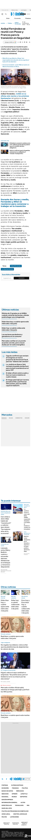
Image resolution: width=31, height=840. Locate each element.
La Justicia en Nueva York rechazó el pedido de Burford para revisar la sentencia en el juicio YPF (17, 367)
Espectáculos (7, 805)
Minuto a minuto (6, 685)
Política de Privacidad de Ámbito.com (15, 811)
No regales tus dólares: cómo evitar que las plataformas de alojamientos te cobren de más (14, 647)
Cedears (27, 418)
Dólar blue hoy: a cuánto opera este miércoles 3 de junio (15, 323)
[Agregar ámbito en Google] (10, 42)
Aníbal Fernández (18, 23)
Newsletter (25, 779)
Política (10, 23)
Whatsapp (23, 779)
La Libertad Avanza (7, 269)
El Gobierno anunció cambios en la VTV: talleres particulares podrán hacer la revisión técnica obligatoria (20, 145)
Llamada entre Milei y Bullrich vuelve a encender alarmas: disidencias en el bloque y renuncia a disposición (5, 557)
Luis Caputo (23, 10)
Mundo (14, 797)
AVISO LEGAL (6, 814)
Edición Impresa (7, 799)
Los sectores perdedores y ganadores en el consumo (12, 335)
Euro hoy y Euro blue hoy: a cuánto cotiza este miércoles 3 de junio (25, 606)
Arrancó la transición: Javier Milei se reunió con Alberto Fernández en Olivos (15, 65)
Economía (17, 18)
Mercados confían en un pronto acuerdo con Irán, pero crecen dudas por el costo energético (14, 343)
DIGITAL (6, 823)
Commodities (18, 418)
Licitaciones (14, 817)
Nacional (5, 797)
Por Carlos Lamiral (5, 681)
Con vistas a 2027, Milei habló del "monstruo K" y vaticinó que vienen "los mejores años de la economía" (6, 525)
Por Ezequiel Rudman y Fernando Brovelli (6, 571)
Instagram (10, 779)
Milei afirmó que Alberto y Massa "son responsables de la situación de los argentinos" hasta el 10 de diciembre (15, 60)
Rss (28, 805)
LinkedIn (14, 779)
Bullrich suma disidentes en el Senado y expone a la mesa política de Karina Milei (27, 544)
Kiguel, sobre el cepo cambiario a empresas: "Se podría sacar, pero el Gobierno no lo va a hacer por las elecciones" (14, 676)
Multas (4, 817)
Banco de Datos (7, 791)
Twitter (2, 779)
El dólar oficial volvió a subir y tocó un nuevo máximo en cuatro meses (17, 375)
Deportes (23, 797)
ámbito (3, 23)
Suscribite (21, 278)
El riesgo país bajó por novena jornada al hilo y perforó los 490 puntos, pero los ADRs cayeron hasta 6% (17, 383)
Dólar (8, 18)
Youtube (19, 779)
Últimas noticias (17, 785)
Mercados (20, 791)
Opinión (14, 794)
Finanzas (28, 18)
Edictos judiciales (20, 814)
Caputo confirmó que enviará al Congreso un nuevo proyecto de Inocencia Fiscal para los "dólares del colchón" (17, 359)
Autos (23, 802)
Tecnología (19, 805)
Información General (9, 802)
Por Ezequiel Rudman (26, 554)
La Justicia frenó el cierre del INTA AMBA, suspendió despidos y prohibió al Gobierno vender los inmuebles (27, 519)
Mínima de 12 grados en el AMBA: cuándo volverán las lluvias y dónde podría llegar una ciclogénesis (15, 315)
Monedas (4, 418)
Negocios (5, 794)
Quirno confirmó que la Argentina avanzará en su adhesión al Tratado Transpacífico (20, 152)
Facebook (6, 779)
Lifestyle (24, 794)
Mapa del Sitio (7, 808)
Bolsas (11, 418)
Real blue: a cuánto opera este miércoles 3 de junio (12, 637)
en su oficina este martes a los (15, 96)
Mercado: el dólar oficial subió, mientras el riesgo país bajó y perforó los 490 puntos (15, 690)
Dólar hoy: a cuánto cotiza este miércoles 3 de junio (13, 329)
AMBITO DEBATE (24, 824)
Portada (5, 785)
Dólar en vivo (14, 10)
